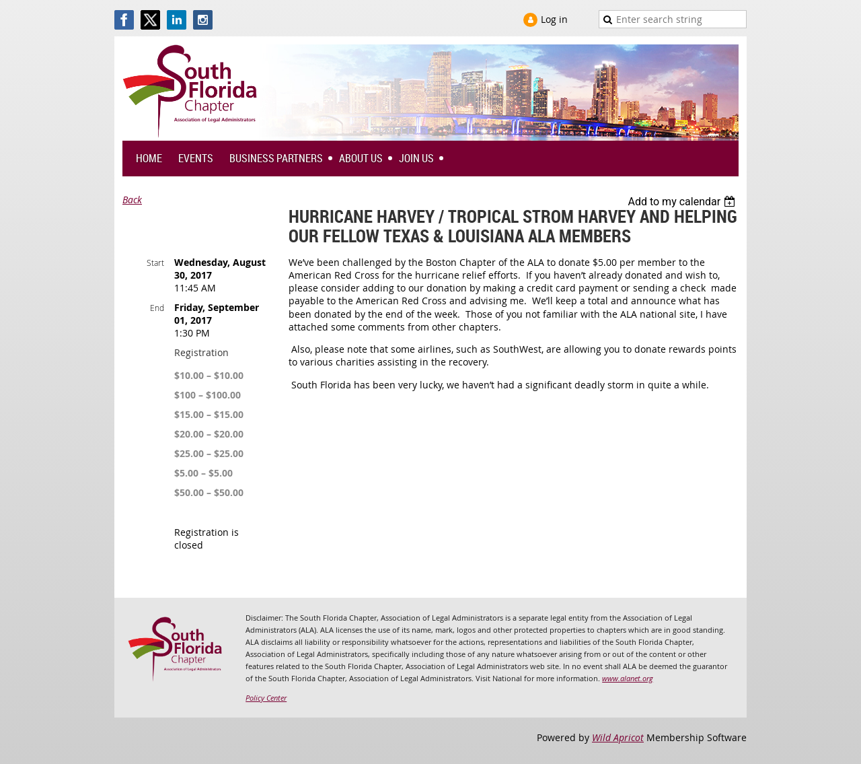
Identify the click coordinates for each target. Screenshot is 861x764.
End (157, 307)
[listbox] (683, 201)
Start (155, 262)
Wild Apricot (618, 737)
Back (132, 199)
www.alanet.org (627, 678)
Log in (554, 19)
